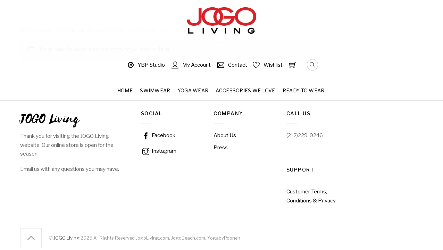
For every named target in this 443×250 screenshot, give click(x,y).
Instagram (158, 151)
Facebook (158, 135)
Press (221, 147)
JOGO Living (66, 237)
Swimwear (155, 90)
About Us (225, 135)
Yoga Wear (193, 90)
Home (125, 90)
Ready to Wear (304, 90)
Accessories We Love (245, 90)
